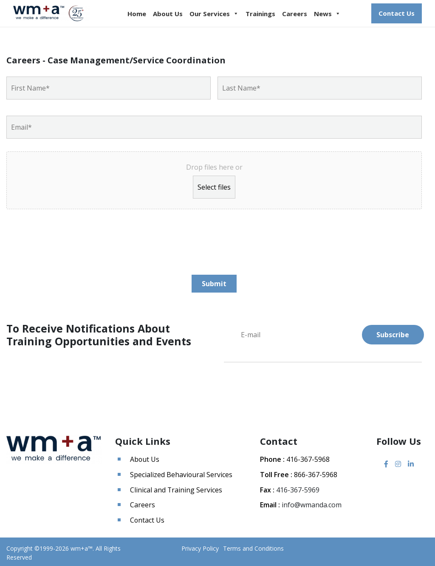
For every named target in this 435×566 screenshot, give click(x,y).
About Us (168, 13)
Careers (294, 13)
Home (136, 13)
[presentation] (71, 238)
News (327, 13)
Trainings (260, 13)
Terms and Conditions (253, 546)
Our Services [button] (214, 13)
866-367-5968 (315, 473)
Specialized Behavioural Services (181, 473)
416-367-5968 (308, 459)
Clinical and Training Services (176, 488)
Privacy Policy (200, 546)
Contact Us (397, 13)
